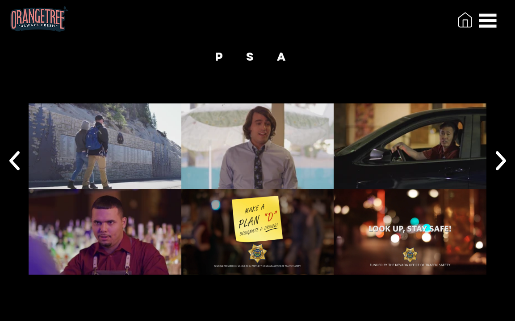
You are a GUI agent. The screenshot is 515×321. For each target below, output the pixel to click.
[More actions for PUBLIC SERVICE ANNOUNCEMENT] (90, 91)
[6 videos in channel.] (257, 189)
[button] (487, 20)
